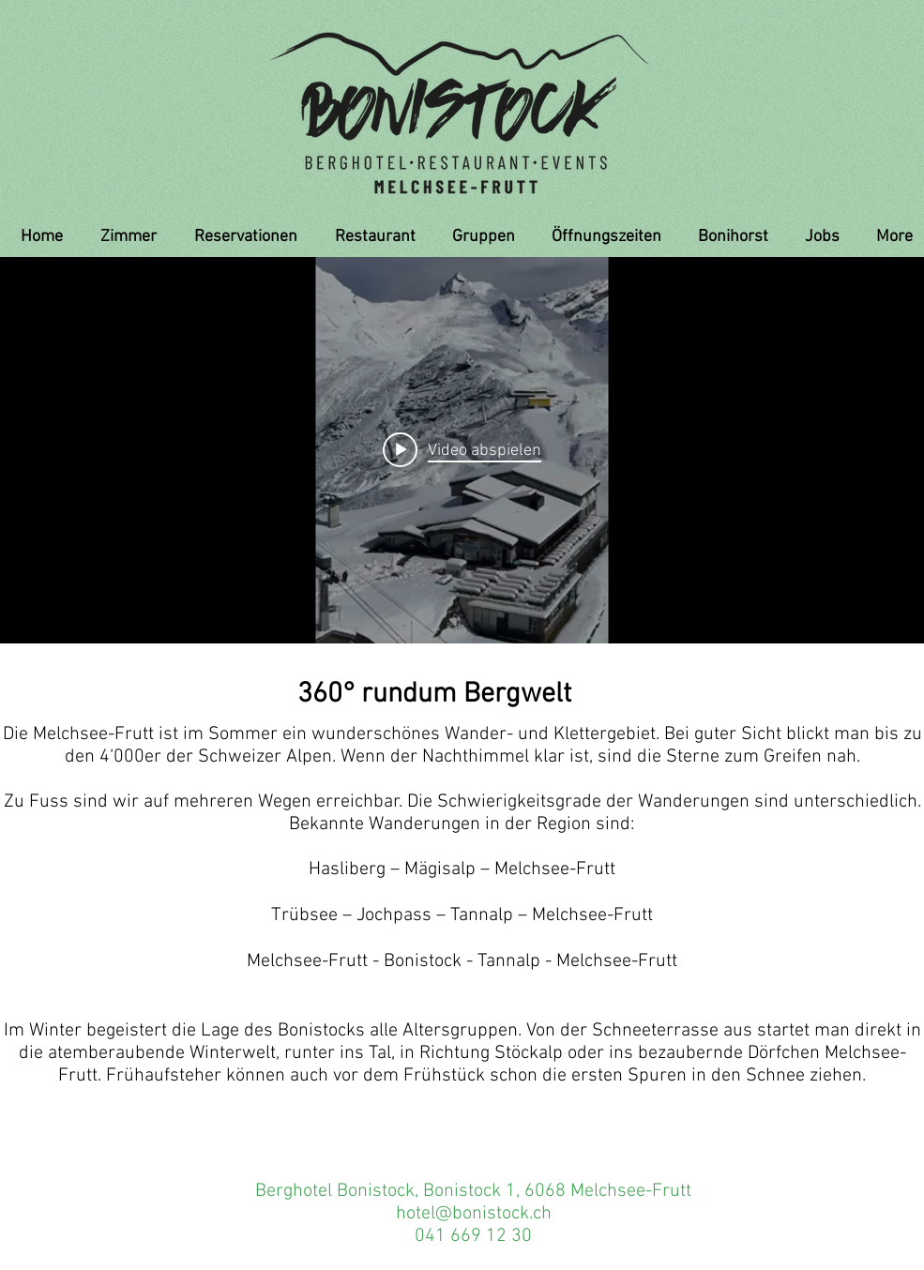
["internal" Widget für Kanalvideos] (462, 450)
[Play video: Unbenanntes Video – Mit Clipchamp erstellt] (462, 450)
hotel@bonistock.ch (474, 1213)
